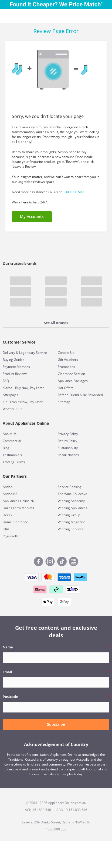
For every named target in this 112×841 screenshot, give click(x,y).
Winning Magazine (72, 522)
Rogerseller (11, 536)
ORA (6, 529)
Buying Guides (13, 359)
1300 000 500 (73, 192)
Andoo (7, 486)
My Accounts (32, 216)
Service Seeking (70, 486)
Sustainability (68, 448)
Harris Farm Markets (18, 508)
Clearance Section (71, 373)
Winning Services (70, 529)
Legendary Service (33, 352)
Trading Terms (14, 462)
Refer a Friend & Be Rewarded (80, 395)
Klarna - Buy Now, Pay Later (23, 387)
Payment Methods (16, 366)
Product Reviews (15, 373)
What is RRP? (12, 409)
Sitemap (64, 402)
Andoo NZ (10, 494)
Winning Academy (71, 501)
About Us (9, 433)
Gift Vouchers (68, 359)
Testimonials (12, 455)
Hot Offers (65, 387)
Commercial (12, 440)
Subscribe (56, 724)
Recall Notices (68, 455)
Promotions (66, 366)
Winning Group (69, 515)
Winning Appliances (72, 508)
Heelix (7, 515)
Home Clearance (15, 522)
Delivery (9, 352)
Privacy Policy (68, 433)
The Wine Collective (72, 494)
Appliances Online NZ (19, 501)
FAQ (6, 380)
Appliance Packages (73, 380)
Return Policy (67, 440)
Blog (6, 448)
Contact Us (66, 352)
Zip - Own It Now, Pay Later (23, 402)
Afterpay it (10, 395)
